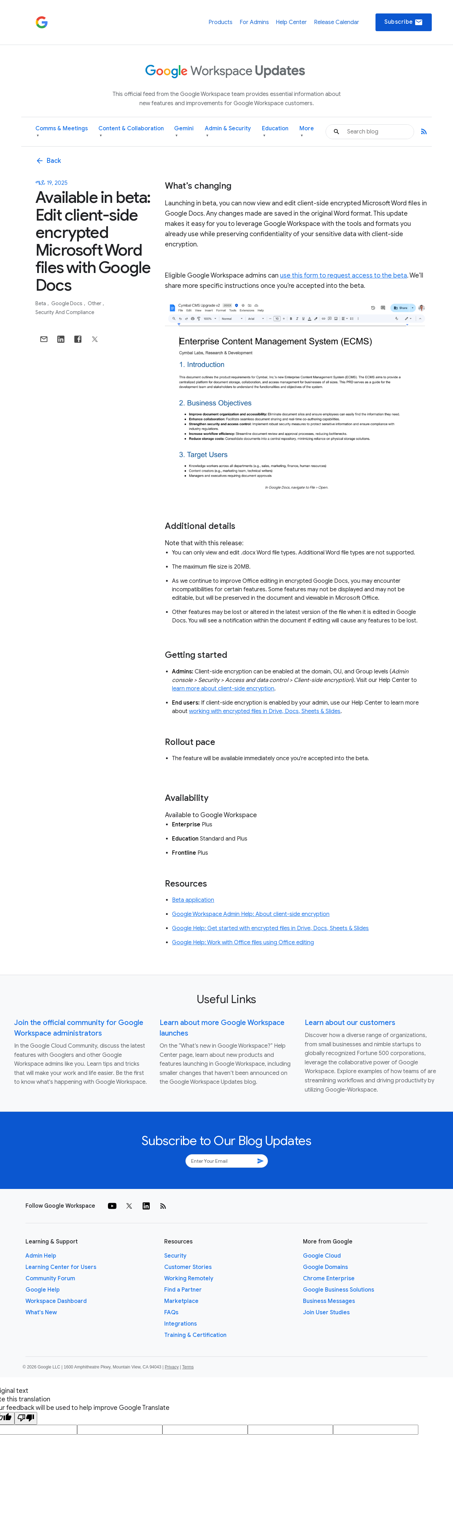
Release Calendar (336, 22)
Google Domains (325, 1267)
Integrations (180, 1323)
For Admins (254, 22)
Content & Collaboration (131, 131)
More (306, 131)
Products (220, 22)
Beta (41, 303)
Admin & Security (228, 131)
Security (175, 1255)
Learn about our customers (350, 1022)
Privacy (172, 1367)
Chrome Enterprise (329, 1278)
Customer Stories (188, 1267)
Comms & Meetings (61, 131)
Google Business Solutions (338, 1289)
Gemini (184, 131)
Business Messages (329, 1301)
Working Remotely (188, 1278)
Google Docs (67, 303)
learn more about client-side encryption (223, 688)
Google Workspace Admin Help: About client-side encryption (250, 914)
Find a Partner (183, 1289)
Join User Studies (326, 1312)
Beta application (193, 900)
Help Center (291, 22)
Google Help (42, 1289)
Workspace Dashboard (56, 1301)
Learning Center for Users (60, 1267)
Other (95, 303)
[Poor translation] (26, 1418)
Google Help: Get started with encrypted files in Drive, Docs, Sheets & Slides (270, 928)
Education (275, 131)
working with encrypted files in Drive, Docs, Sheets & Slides (264, 711)
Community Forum (50, 1278)
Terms (188, 1367)
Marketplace (181, 1301)
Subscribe (403, 22)
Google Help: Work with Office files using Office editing (243, 942)
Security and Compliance (64, 312)
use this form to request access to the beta (343, 275)
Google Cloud (322, 1255)
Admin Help (40, 1255)
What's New (41, 1312)
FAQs (171, 1312)
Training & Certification (195, 1335)
